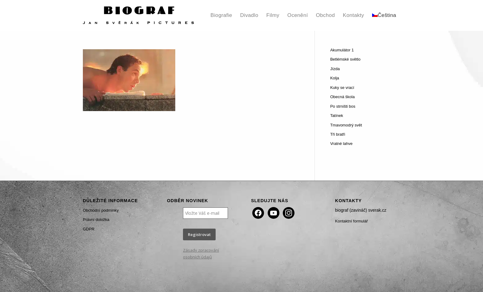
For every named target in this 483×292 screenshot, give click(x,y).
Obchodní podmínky (101, 210)
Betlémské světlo (345, 59)
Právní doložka (96, 219)
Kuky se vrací (342, 87)
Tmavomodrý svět (346, 125)
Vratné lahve (341, 143)
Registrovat (199, 234)
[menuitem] (221, 15)
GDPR (89, 229)
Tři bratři (337, 134)
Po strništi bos (342, 106)
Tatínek (336, 115)
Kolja (334, 78)
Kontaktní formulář (351, 221)
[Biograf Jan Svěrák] (138, 15)
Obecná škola (342, 96)
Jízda (335, 68)
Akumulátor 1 (342, 50)
